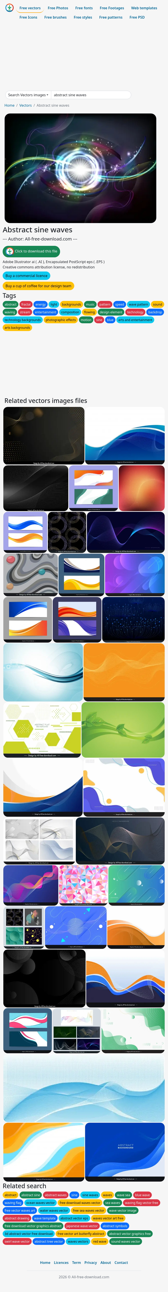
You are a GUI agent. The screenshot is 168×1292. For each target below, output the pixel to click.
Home (9, 105)
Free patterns (111, 17)
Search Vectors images (27, 94)
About (105, 1262)
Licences (61, 1262)
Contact (121, 1262)
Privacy (90, 1262)
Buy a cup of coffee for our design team (38, 285)
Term (76, 1262)
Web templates (144, 8)
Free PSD (137, 17)
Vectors (25, 105)
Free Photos (58, 8)
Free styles (83, 17)
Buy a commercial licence (26, 275)
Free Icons (28, 17)
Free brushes (55, 17)
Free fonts (84, 8)
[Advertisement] (84, 56)
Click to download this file (31, 251)
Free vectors (30, 8)
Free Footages (112, 8)
